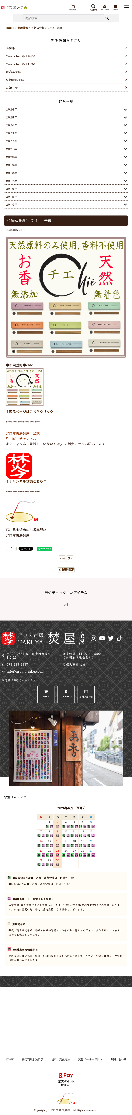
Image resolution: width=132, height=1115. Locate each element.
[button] (72, 7)
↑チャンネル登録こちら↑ (26, 482)
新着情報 (66, 570)
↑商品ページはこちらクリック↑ (31, 412)
